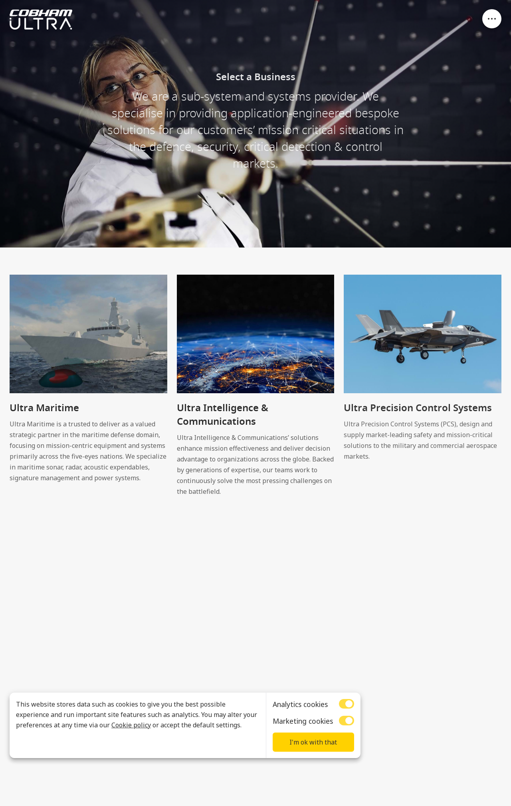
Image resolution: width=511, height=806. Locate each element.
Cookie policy (131, 725)
